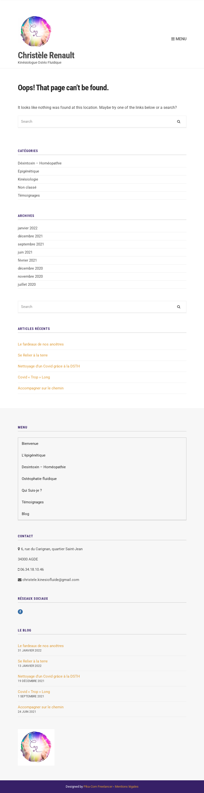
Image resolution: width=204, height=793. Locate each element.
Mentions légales (127, 786)
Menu (178, 39)
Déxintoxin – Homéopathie (40, 163)
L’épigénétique (33, 455)
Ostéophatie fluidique (39, 479)
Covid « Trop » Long (34, 377)
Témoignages (29, 195)
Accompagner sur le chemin (41, 388)
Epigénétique (28, 171)
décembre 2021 (30, 236)
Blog (25, 514)
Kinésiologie (28, 179)
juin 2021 (25, 252)
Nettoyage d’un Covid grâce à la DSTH (49, 366)
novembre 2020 (30, 276)
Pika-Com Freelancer (98, 786)
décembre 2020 (30, 268)
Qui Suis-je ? (32, 490)
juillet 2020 (27, 284)
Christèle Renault (46, 55)
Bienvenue (30, 443)
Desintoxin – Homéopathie (44, 467)
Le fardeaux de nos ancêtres (41, 344)
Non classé (27, 187)
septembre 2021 (31, 244)
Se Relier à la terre (33, 355)
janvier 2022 (27, 228)
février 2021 (27, 260)
